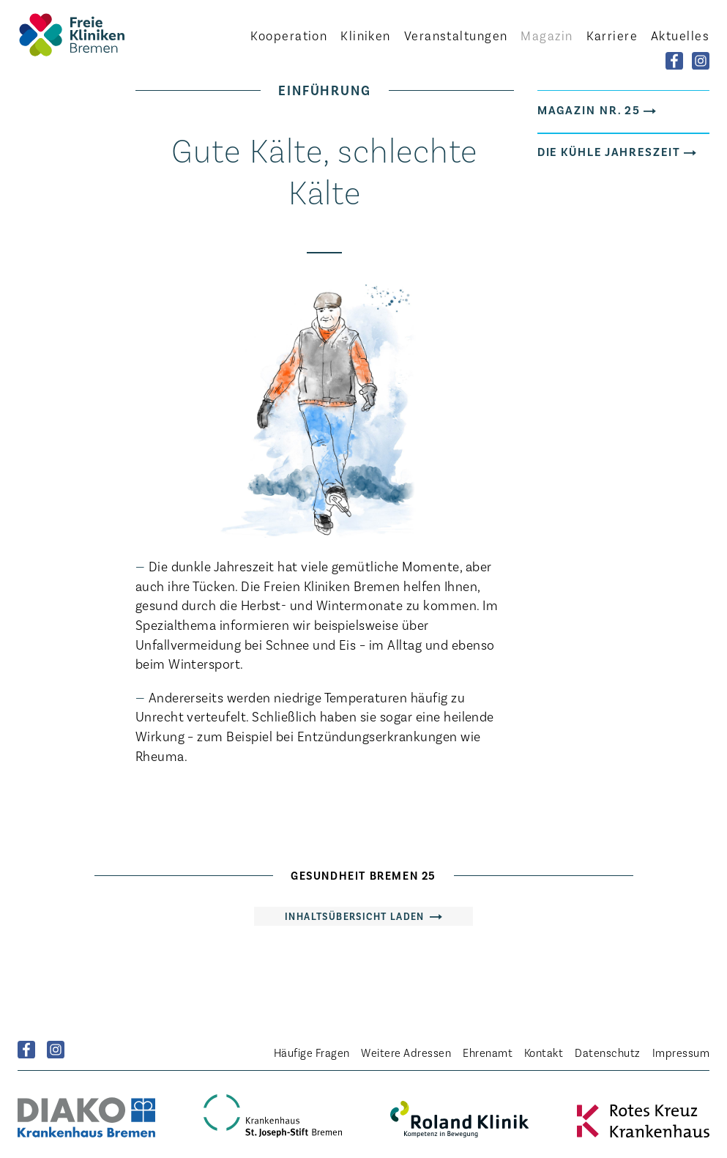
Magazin (547, 35)
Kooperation (288, 35)
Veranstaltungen (456, 35)
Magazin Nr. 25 (589, 109)
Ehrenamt (487, 1052)
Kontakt (543, 1052)
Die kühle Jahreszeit (609, 151)
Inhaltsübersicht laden (355, 916)
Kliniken (365, 35)
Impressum (680, 1052)
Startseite (98, 35)
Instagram (55, 1049)
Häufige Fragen (312, 1052)
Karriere (612, 35)
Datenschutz (607, 1052)
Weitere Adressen (406, 1052)
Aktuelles (680, 35)
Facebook (26, 1049)
